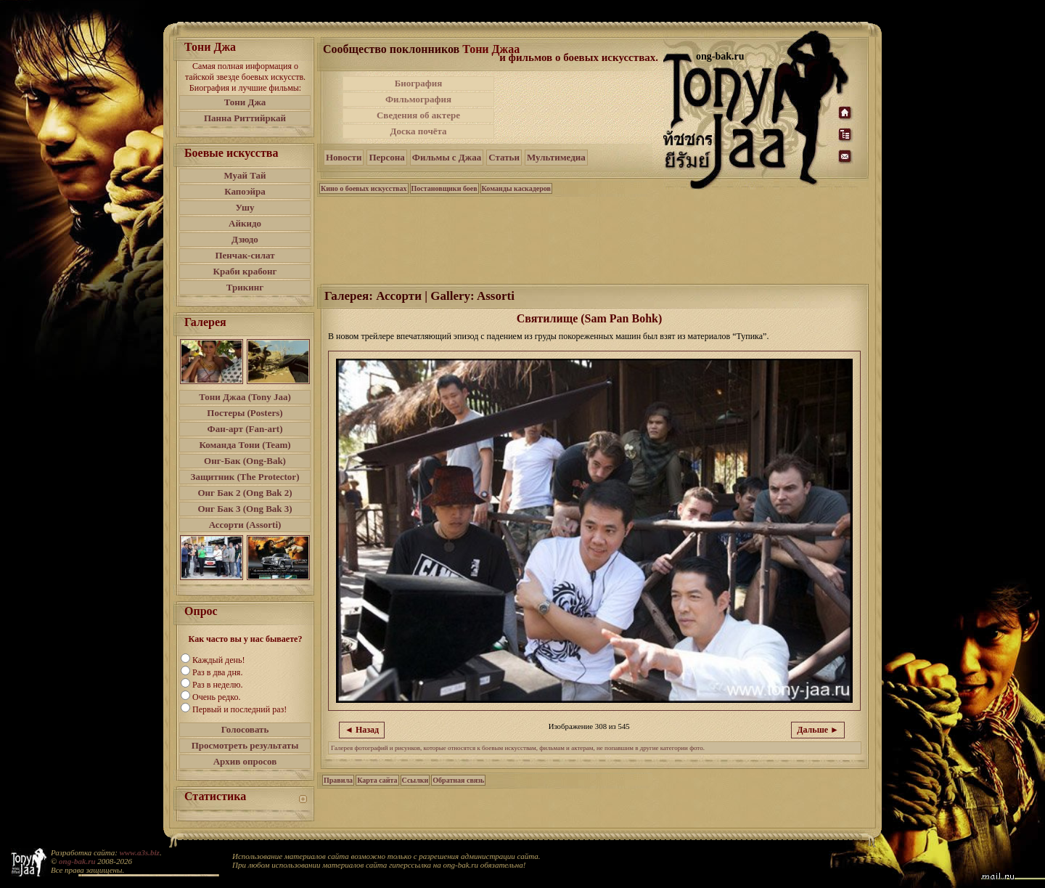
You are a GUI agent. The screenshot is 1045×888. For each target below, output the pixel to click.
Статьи (504, 157)
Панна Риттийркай (245, 118)
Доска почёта (418, 131)
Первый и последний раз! (239, 709)
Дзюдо (244, 239)
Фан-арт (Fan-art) (245, 428)
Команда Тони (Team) (244, 444)
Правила (338, 780)
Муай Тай (245, 175)
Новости (343, 157)
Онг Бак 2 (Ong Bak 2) (244, 492)
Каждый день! (218, 660)
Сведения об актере (418, 115)
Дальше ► (818, 730)
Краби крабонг (245, 271)
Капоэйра (245, 191)
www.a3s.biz (140, 852)
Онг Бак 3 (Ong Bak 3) (244, 508)
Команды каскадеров (516, 188)
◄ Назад (362, 730)
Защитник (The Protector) (245, 476)
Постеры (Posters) (244, 412)
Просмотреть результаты (245, 745)
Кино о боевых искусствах (364, 188)
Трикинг (244, 287)
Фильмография (418, 99)
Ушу (245, 207)
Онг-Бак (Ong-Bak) (245, 460)
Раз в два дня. (217, 672)
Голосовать (245, 729)
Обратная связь (458, 780)
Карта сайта (377, 780)
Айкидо (245, 223)
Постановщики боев (444, 188)
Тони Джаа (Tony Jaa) (245, 396)
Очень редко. (216, 697)
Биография (419, 83)
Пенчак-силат (244, 255)
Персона (386, 157)
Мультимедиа (556, 157)
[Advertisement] (579, 107)
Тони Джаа (491, 49)
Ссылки (415, 780)
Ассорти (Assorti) (245, 524)
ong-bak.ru (77, 861)
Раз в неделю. (217, 685)
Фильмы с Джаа (446, 157)
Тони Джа (245, 102)
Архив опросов (245, 761)
